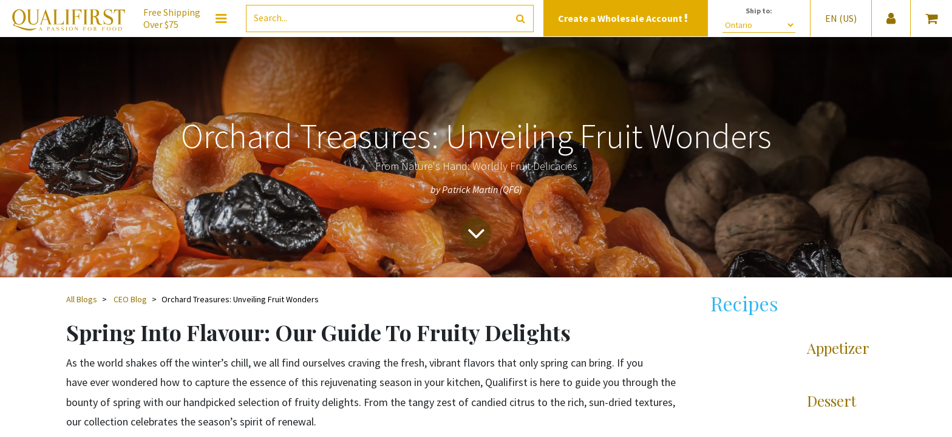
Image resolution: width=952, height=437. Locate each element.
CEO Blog (130, 299)
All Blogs (81, 299)
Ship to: (759, 10)
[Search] (520, 18)
